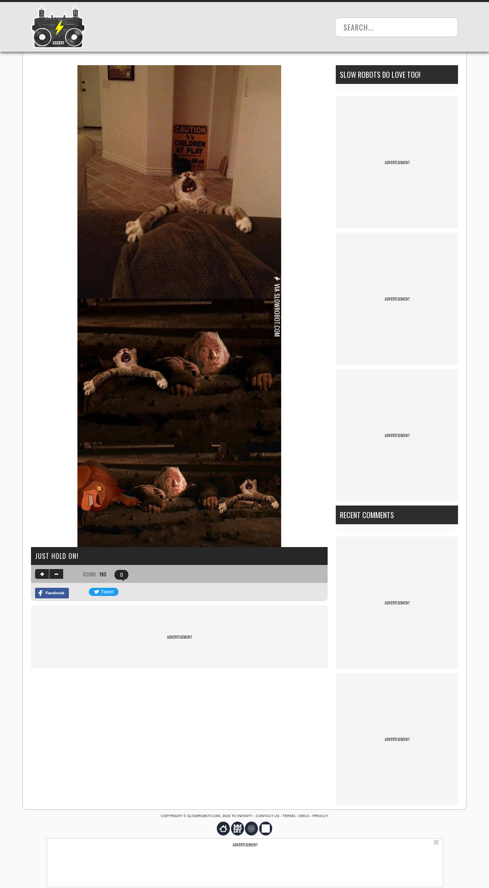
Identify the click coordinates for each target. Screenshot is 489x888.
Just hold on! (57, 556)
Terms (288, 816)
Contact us (268, 816)
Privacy (320, 816)
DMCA (304, 816)
